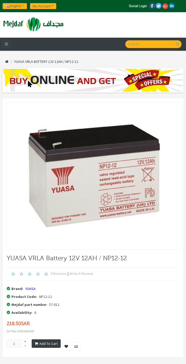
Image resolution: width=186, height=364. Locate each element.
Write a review (81, 273)
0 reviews (59, 273)
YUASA (30, 288)
